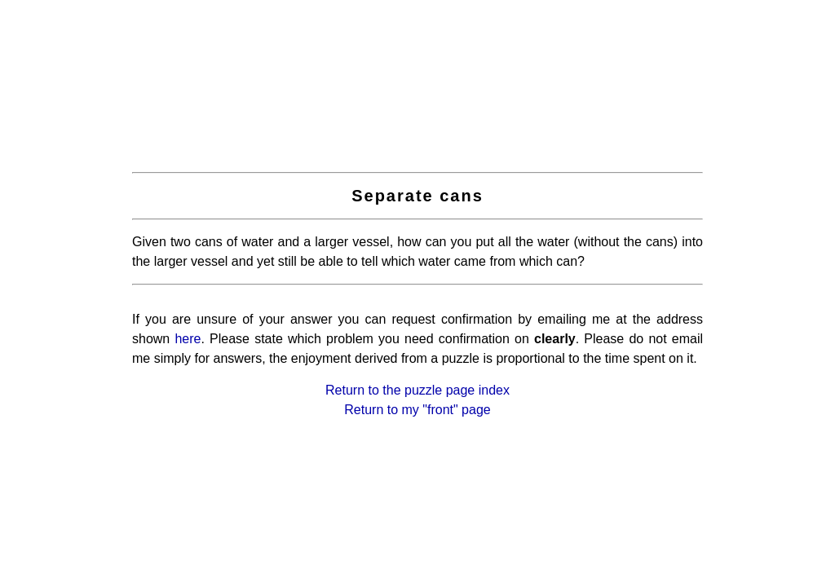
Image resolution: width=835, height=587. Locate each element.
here (188, 339)
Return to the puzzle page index (417, 390)
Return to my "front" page (417, 410)
